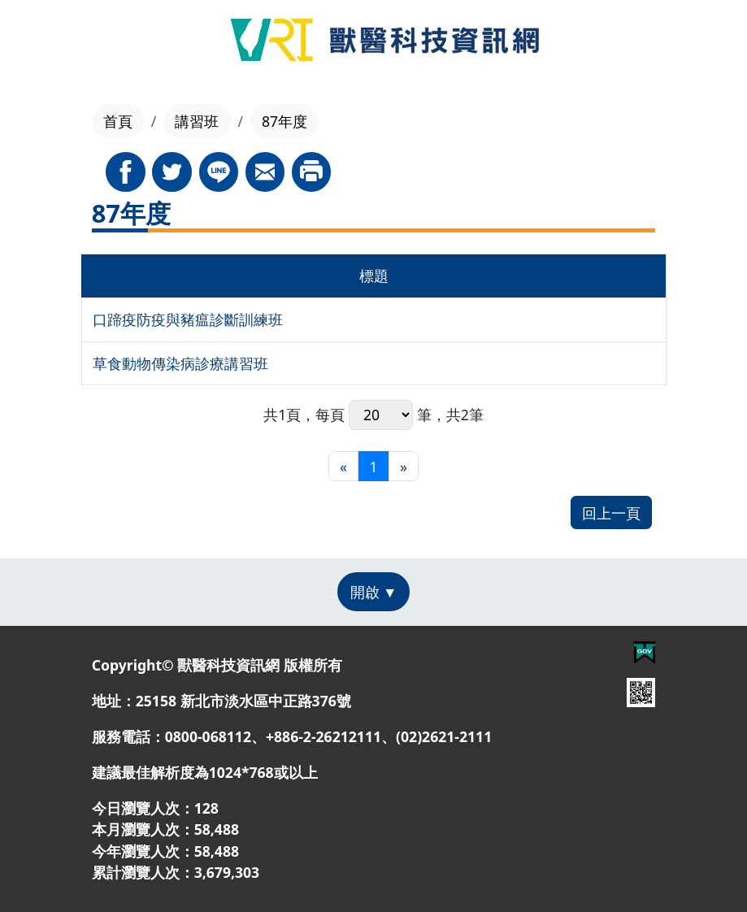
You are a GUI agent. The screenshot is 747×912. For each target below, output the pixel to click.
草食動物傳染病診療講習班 (180, 363)
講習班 (197, 121)
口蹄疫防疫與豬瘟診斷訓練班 (188, 319)
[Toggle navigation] (48, 42)
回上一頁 (611, 513)
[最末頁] (404, 466)
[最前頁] (343, 466)
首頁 (117, 121)
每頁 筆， (380, 415)
